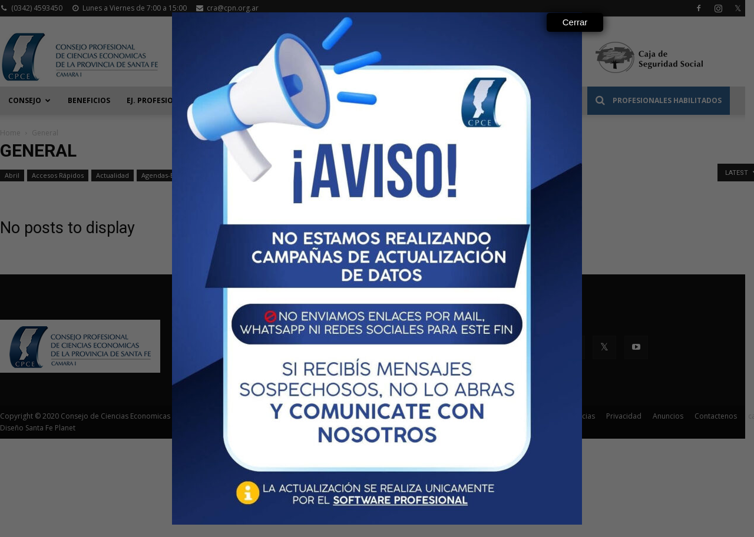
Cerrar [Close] (575, 22)
